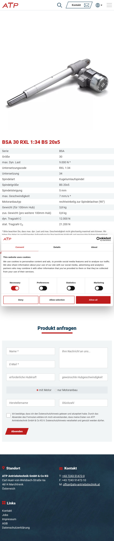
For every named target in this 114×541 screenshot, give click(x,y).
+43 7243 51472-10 (74, 480)
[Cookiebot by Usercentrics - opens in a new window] (98, 239)
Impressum (9, 519)
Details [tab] (57, 247)
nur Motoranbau (67, 390)
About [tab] (94, 247)
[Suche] (59, 5)
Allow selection (57, 300)
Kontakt (7, 510)
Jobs (5, 515)
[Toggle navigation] (109, 5)
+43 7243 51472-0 (73, 476)
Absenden (17, 431)
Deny (20, 300)
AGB (5, 523)
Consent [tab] (19, 247)
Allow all (93, 300)
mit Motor (45, 390)
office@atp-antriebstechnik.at (81, 484)
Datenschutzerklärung (16, 527)
